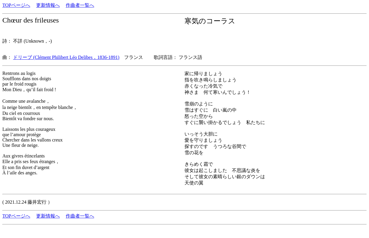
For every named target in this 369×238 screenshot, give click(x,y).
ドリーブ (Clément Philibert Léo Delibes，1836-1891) (66, 57)
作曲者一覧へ (80, 5)
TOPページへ (16, 5)
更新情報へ (48, 5)
